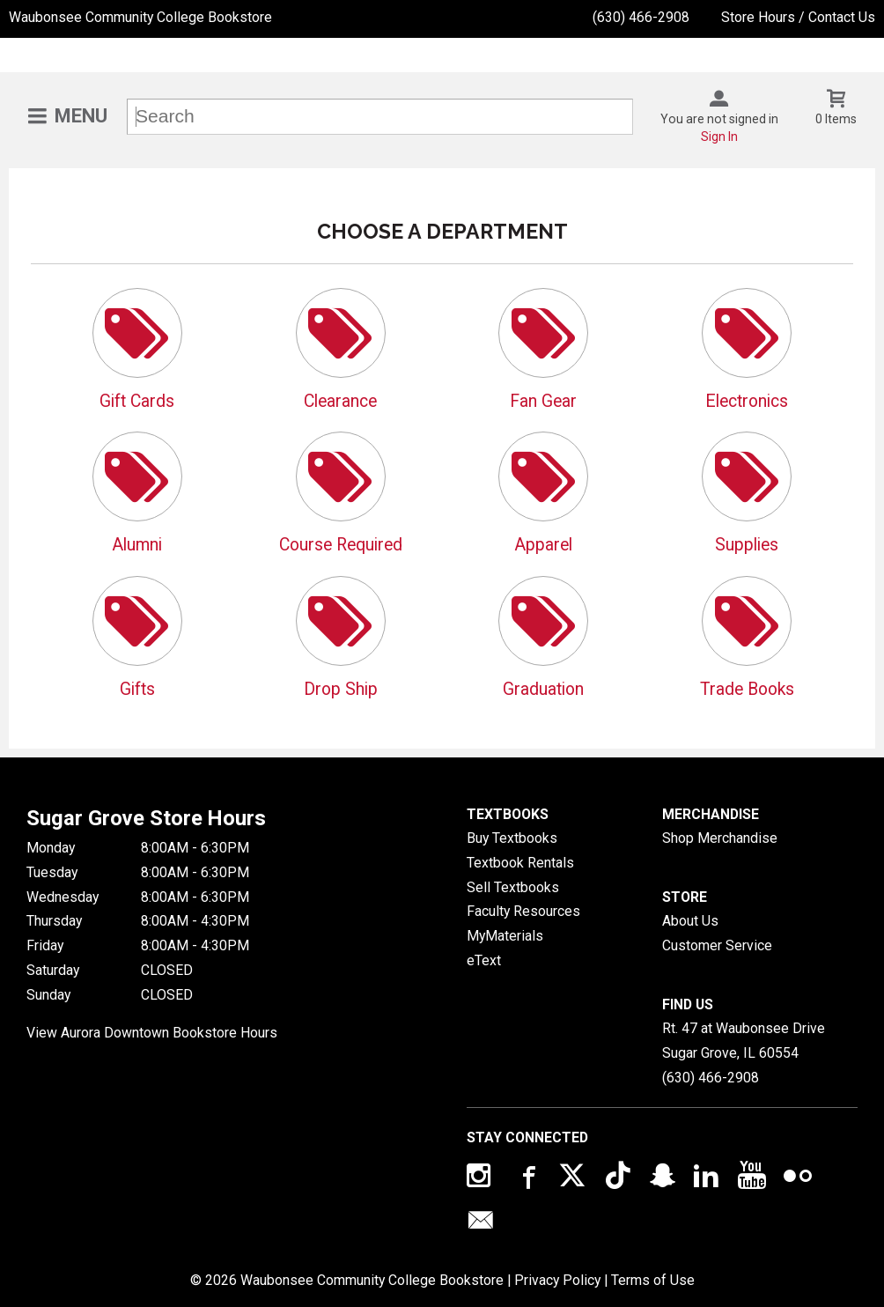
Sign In (719, 136)
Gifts (137, 689)
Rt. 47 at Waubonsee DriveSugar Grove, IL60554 (743, 1040)
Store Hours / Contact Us (798, 17)
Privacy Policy (557, 1280)
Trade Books (747, 689)
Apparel (543, 545)
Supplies (746, 545)
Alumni (137, 545)
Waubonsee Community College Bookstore (140, 17)
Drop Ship (341, 689)
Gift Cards (136, 401)
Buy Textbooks (512, 838)
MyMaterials (505, 935)
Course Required (340, 545)
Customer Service (717, 945)
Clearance (340, 401)
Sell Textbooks (513, 887)
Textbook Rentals (520, 862)
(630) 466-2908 (641, 17)
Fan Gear (543, 401)
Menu (81, 116)
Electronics (746, 401)
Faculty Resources (523, 911)
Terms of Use (653, 1280)
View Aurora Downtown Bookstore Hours (151, 1032)
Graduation (543, 689)
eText (484, 960)
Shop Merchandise (719, 838)
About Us (690, 920)
